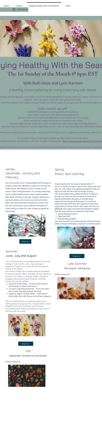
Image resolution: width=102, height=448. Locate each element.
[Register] (25, 241)
